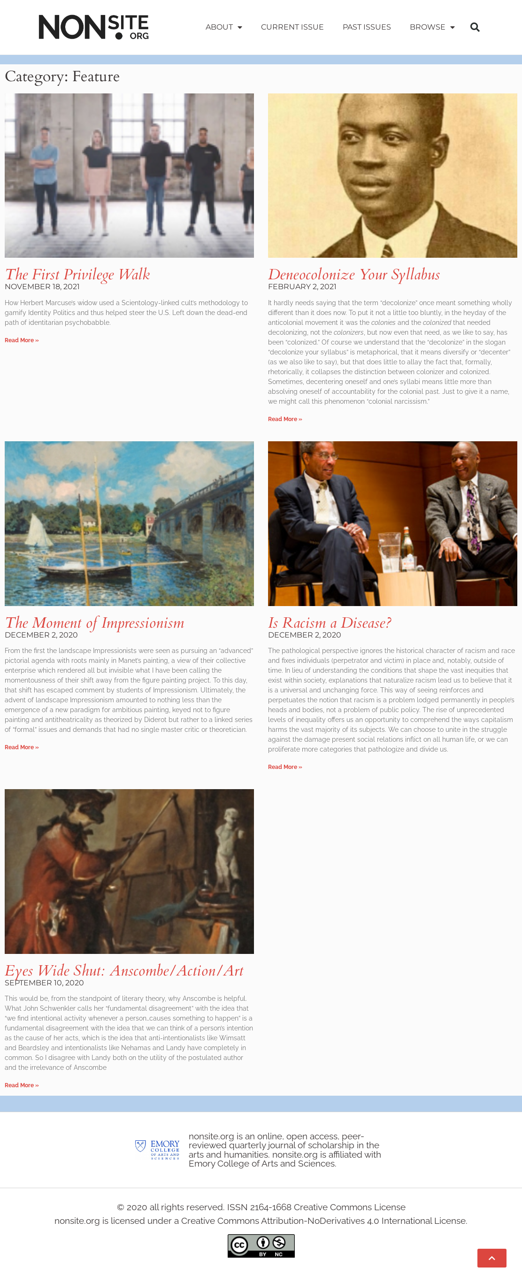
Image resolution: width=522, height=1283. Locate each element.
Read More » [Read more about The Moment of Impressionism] (22, 747)
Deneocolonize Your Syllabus (354, 274)
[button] (475, 27)
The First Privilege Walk (77, 274)
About (224, 27)
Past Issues (367, 27)
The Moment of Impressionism (94, 623)
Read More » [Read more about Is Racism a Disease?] (285, 767)
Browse (432, 27)
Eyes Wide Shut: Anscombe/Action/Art (124, 970)
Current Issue (292, 27)
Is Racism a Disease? (330, 623)
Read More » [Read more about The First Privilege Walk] (22, 340)
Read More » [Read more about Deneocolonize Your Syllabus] (285, 419)
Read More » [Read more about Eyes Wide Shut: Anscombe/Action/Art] (22, 1085)
